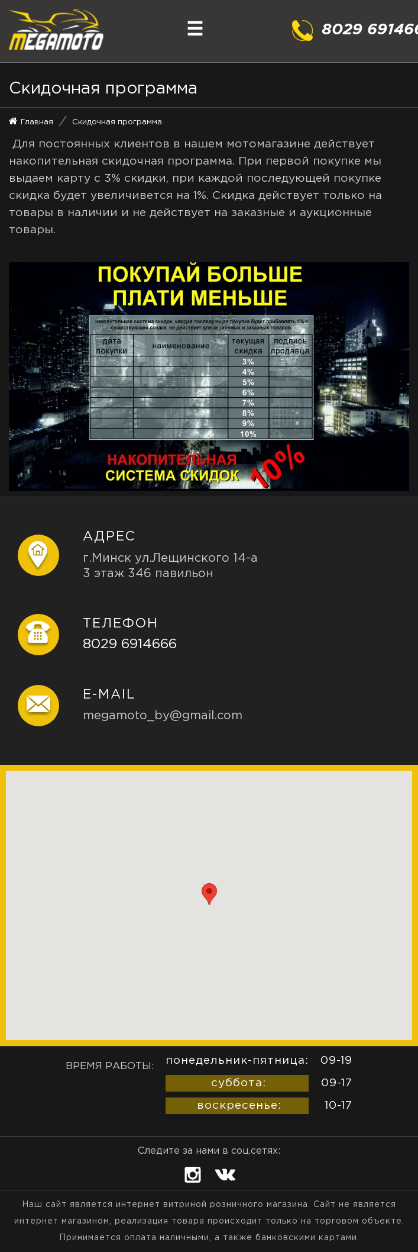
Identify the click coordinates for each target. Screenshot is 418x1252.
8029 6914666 (130, 644)
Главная (37, 122)
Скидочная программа (117, 122)
